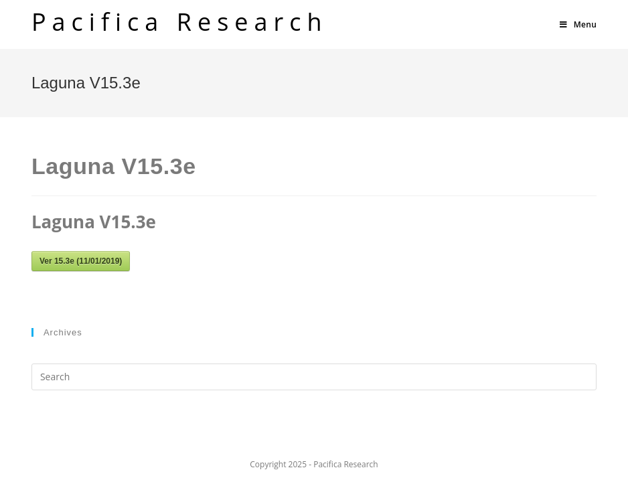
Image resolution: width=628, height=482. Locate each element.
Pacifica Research (179, 21)
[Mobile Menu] (578, 24)
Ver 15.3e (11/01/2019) (81, 261)
